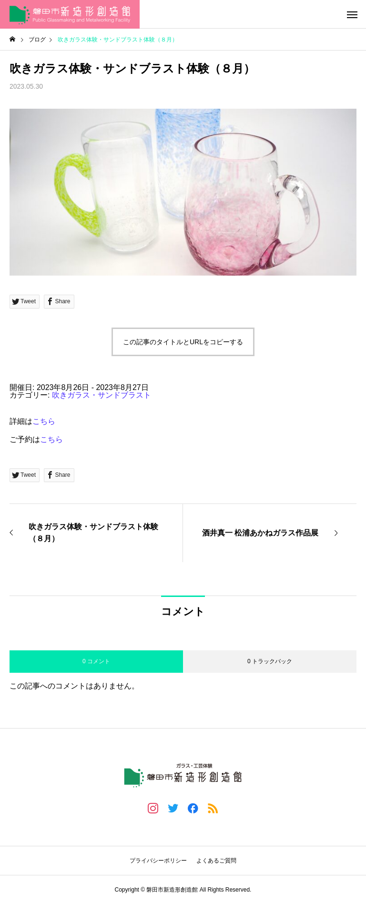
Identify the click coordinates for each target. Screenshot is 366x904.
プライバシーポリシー (158, 860)
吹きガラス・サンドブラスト (101, 395)
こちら (43, 421)
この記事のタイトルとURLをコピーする (183, 342)
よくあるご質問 (216, 860)
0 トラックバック (269, 661)
